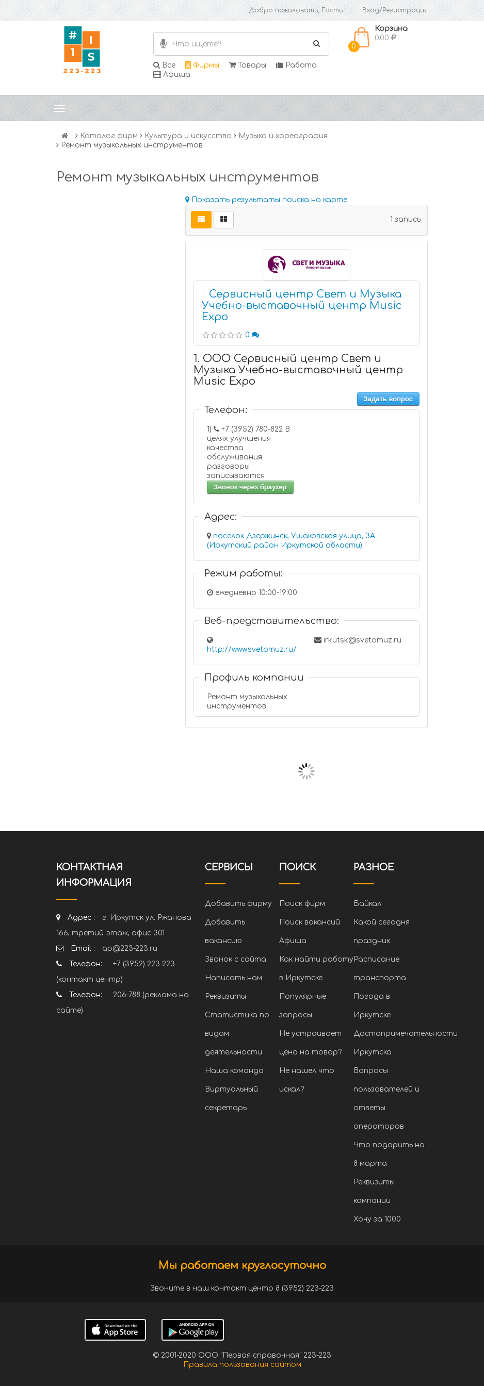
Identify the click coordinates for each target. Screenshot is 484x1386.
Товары (247, 65)
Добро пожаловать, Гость (296, 10)
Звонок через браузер (250, 487)
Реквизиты (225, 996)
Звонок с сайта (235, 959)
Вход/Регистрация (395, 10)
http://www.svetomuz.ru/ (252, 649)
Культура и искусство (188, 136)
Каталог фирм (109, 136)
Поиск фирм (302, 904)
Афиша (171, 74)
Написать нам (233, 978)
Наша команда (234, 1071)
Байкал (367, 904)
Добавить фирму (238, 904)
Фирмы (202, 65)
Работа (296, 65)
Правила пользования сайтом (242, 1364)
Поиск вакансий (309, 922)
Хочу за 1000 (377, 1219)
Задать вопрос (388, 399)
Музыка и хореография (283, 136)
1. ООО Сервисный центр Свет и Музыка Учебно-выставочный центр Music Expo (298, 370)
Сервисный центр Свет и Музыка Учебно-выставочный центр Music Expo (302, 305)
